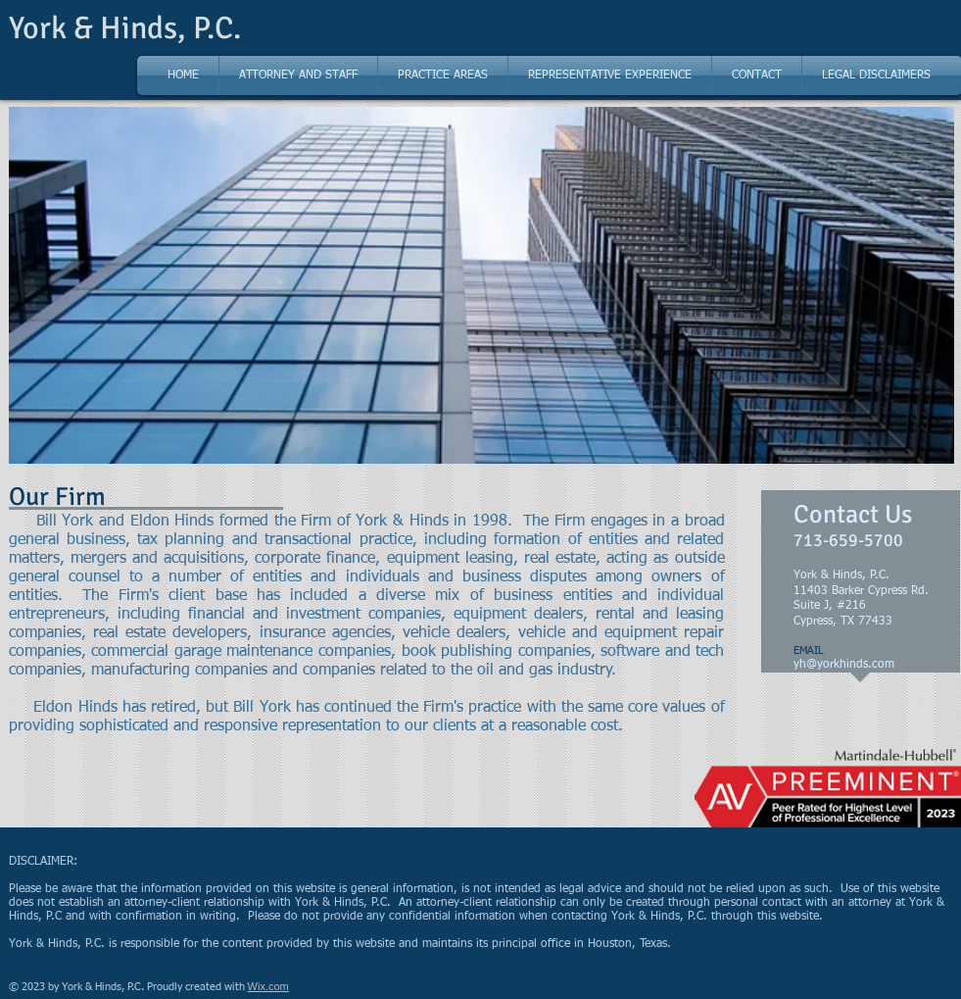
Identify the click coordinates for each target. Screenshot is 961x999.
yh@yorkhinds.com (843, 665)
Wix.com (268, 986)
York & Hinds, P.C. (125, 28)
